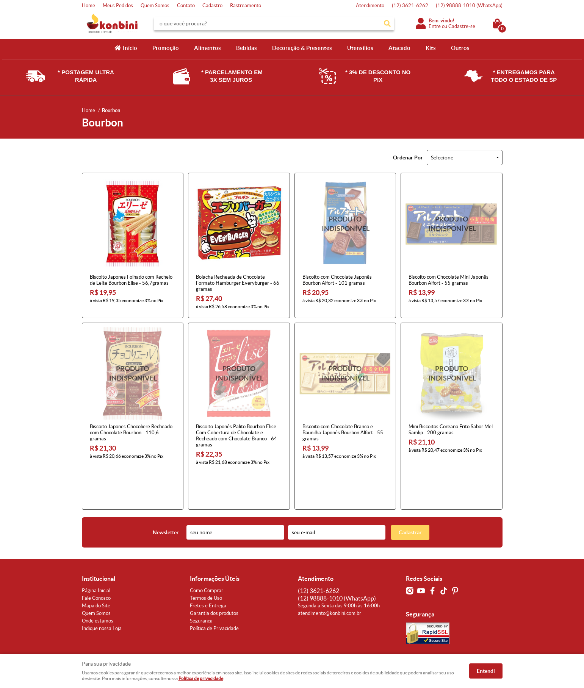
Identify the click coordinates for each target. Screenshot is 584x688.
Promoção (165, 48)
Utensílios (360, 48)
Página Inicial (96, 554)
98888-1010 (469, 5)
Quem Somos (155, 5)
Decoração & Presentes (302, 48)
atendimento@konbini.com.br (329, 577)
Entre (435, 26)
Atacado (399, 48)
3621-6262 (410, 5)
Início (130, 48)
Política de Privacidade (214, 592)
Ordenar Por (408, 157)
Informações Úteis (215, 542)
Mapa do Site (96, 570)
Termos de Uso (206, 562)
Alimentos (207, 48)
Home (88, 5)
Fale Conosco (96, 562)
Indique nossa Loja (102, 592)
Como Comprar (206, 554)
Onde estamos (97, 585)
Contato (186, 5)
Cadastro (212, 5)
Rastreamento (245, 5)
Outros (460, 48)
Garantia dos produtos (214, 577)
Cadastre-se (461, 26)
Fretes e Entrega (208, 570)
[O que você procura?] (387, 23)
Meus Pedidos (118, 5)
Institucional (98, 542)
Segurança (201, 585)
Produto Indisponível (345, 223)
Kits (431, 48)
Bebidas (246, 48)
